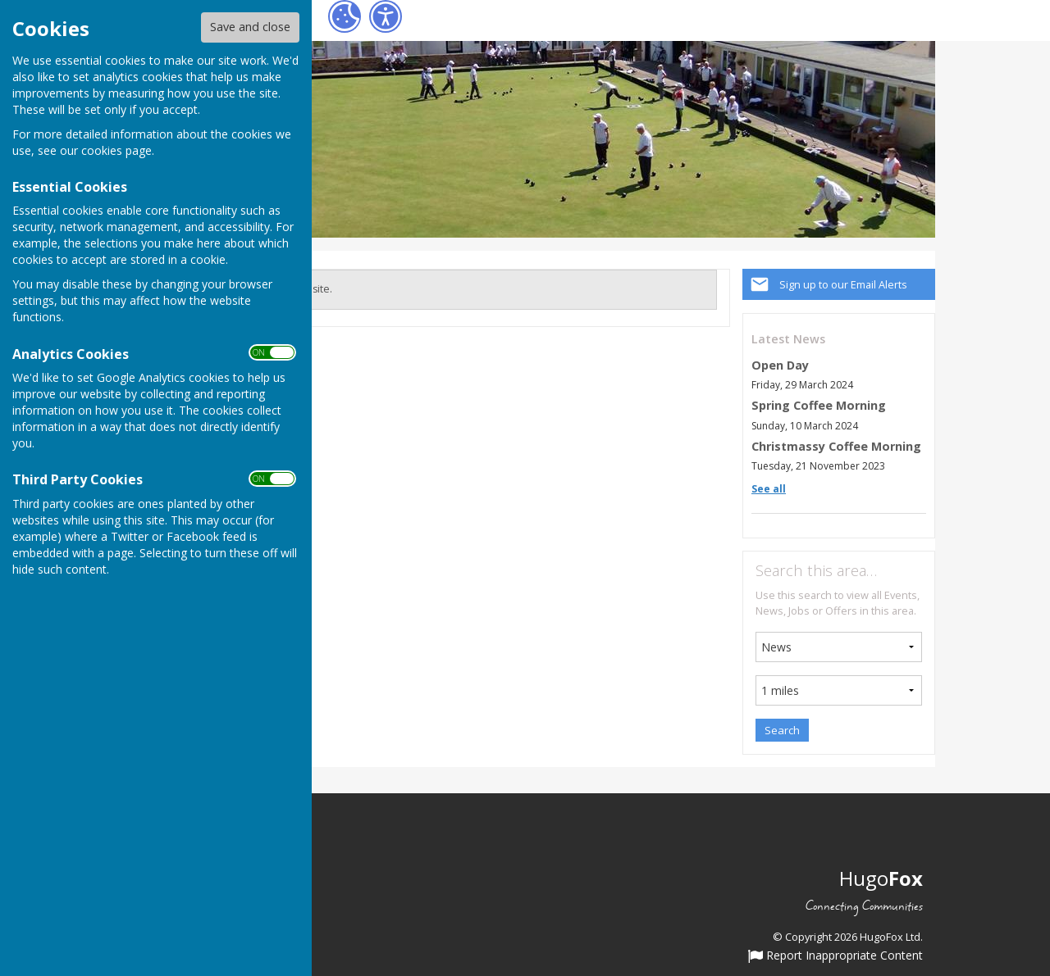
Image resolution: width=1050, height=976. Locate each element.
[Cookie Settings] (344, 16)
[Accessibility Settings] (385, 16)
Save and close (250, 26)
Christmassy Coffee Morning (836, 446)
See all (768, 489)
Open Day (780, 365)
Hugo (881, 878)
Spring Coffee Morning (818, 405)
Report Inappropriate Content (835, 956)
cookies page (116, 150)
